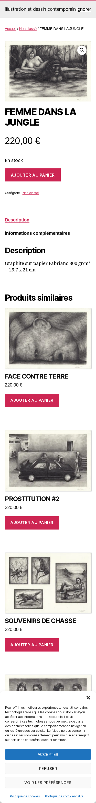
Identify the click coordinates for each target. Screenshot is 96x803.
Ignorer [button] (83, 9)
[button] (88, 697)
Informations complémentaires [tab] (37, 233)
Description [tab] (17, 219)
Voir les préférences (48, 782)
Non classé (28, 29)
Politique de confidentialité (64, 796)
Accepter (48, 754)
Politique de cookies (25, 796)
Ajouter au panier (33, 175)
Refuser (48, 768)
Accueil (10, 29)
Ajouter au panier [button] (32, 400)
